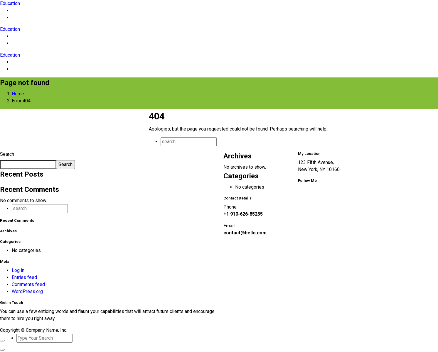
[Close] (2, 340)
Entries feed (24, 277)
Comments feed (28, 284)
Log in (18, 270)
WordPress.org (27, 291)
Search (7, 154)
